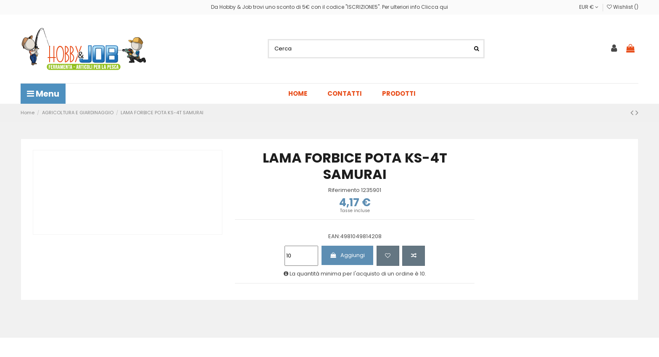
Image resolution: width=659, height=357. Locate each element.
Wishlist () (622, 6)
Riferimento (344, 190)
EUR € (588, 6)
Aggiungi (347, 255)
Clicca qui (434, 6)
